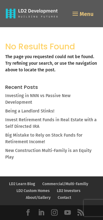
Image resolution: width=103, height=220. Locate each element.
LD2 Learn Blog (22, 184)
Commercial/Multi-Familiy (65, 184)
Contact (64, 197)
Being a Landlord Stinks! (29, 111)
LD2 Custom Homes (33, 190)
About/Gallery (38, 197)
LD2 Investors (68, 190)
